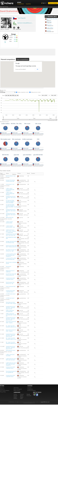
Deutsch (15, 395)
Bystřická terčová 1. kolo (10, 176)
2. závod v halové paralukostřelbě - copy (10, 226)
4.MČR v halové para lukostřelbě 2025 (10, 311)
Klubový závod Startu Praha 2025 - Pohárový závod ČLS (11, 246)
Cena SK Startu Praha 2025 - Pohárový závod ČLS (11, 274)
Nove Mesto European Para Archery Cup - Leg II (11, 250)
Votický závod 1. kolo (10, 184)
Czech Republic (22, 18)
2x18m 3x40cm (50, 27)
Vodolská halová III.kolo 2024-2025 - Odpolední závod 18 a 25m (10, 335)
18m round (49, 24)
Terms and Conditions (4, 390)
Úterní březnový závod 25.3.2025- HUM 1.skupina (11, 303)
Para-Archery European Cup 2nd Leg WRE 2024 (11, 372)
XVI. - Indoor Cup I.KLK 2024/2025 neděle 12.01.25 (11, 339)
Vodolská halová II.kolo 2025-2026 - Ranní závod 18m (11, 214)
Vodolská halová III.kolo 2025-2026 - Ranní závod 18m (11, 210)
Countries (28, 4)
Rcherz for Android (18, 389)
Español (15, 398)
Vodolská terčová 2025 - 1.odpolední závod (10, 291)
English (15, 397)
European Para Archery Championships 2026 (10, 181)
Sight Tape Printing (4, 6)
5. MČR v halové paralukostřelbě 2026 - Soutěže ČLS (10, 189)
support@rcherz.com (45, 402)
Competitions (20, 4)
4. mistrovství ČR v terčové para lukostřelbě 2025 (11, 259)
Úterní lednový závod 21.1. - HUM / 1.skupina (11, 330)
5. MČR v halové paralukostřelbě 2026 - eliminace (10, 193)
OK (37, 69)
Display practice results (36, 92)
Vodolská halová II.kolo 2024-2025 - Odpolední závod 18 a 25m (10, 347)
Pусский (28, 394)
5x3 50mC (49, 30)
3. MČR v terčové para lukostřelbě (10, 355)
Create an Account (53, 3)
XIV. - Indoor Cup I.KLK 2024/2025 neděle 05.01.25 (11, 343)
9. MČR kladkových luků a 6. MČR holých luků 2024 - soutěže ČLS (11, 364)
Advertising (16, 387)
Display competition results (23, 92)
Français (22, 394)
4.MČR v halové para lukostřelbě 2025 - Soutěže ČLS (11, 315)
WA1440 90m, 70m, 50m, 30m (52, 19)
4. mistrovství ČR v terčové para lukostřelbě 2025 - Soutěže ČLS (11, 255)
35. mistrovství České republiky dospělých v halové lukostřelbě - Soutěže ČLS (11, 206)
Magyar (21, 397)
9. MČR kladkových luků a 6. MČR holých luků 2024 (11, 359)
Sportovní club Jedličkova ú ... (25, 23)
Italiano (21, 395)
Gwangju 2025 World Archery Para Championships (11, 242)
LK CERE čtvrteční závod (10, 293)
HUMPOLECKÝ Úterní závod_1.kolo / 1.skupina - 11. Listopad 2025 (11, 231)
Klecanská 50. (8, 266)
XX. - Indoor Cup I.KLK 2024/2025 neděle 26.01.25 (11, 326)
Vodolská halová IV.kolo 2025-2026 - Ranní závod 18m (11, 197)
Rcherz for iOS (17, 390)
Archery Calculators (31, 390)
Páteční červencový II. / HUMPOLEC (10, 271)
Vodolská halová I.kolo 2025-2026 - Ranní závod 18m (11, 234)
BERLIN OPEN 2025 (9, 217)
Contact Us (2, 389)
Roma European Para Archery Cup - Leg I (10, 283)
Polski (21, 398)
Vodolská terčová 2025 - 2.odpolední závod (10, 279)
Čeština (15, 394)
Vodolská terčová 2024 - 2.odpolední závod (10, 376)
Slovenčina (29, 395)
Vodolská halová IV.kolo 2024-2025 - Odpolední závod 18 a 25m (10, 318)
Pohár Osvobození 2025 (10, 286)
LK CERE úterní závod (10, 298)
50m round (49, 21)
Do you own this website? (21, 69)
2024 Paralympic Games (10, 350)
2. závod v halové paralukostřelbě (9, 222)
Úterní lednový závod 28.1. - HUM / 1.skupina (11, 322)
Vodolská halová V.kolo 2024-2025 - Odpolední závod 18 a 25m (10, 307)
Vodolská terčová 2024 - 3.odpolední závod (10, 368)
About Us (2, 387)
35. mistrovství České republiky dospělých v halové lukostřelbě (10, 201)
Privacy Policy (3, 391)
